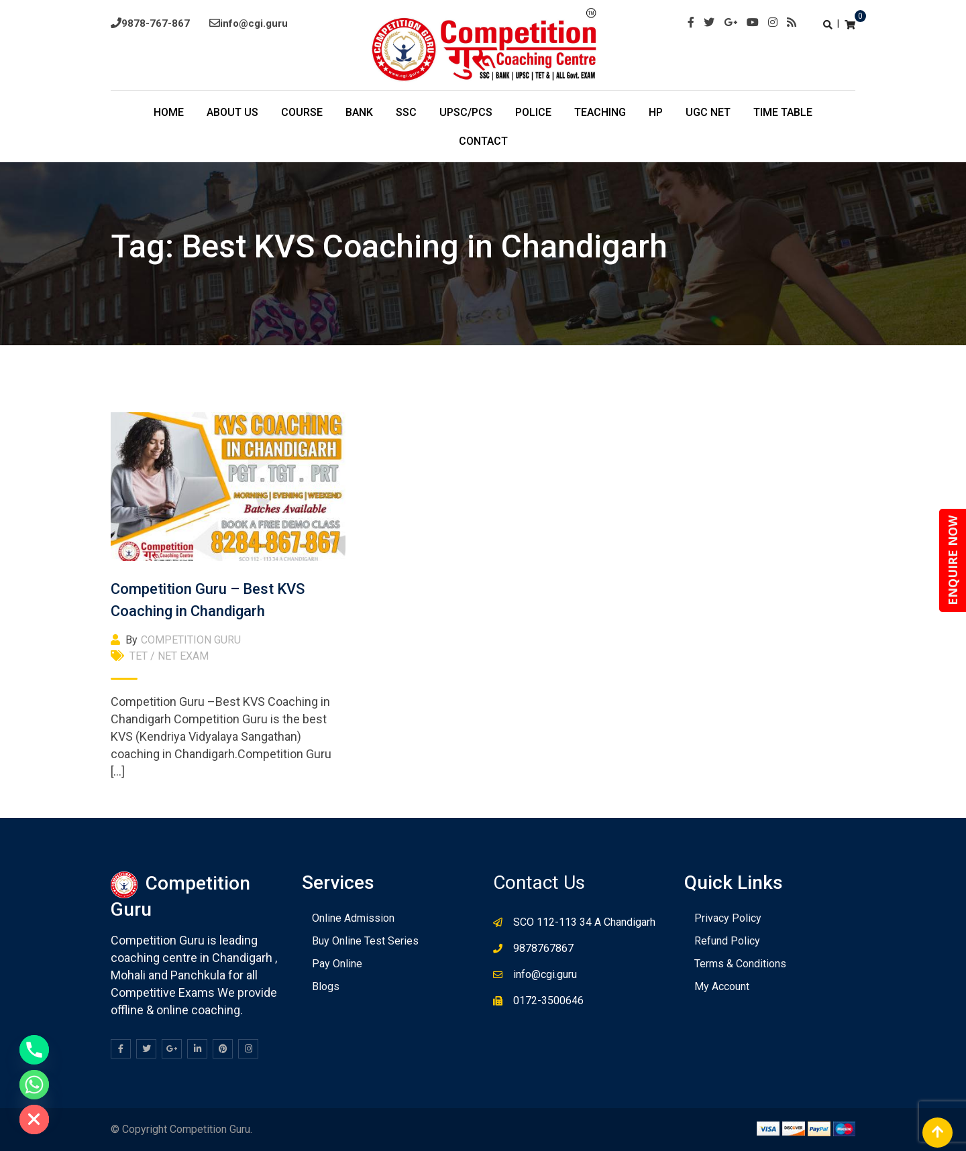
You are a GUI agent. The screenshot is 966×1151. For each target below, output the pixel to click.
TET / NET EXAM (169, 656)
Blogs (325, 986)
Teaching (600, 112)
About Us (232, 112)
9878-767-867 (155, 23)
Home (169, 112)
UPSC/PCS (465, 112)
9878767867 (543, 948)
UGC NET (708, 112)
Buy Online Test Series (365, 940)
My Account (721, 986)
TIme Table (782, 112)
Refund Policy (727, 940)
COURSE (302, 112)
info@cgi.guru (254, 23)
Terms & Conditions (740, 963)
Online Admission (353, 918)
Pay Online (337, 963)
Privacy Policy (727, 918)
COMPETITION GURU (191, 639)
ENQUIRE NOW (953, 560)
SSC (406, 112)
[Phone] (34, 1050)
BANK (359, 112)
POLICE (533, 112)
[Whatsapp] (34, 1084)
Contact (483, 141)
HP (656, 112)
